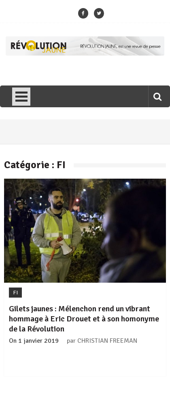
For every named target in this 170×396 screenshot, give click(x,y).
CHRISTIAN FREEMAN (107, 341)
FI (15, 292)
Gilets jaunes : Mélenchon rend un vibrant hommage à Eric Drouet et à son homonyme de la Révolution (84, 319)
